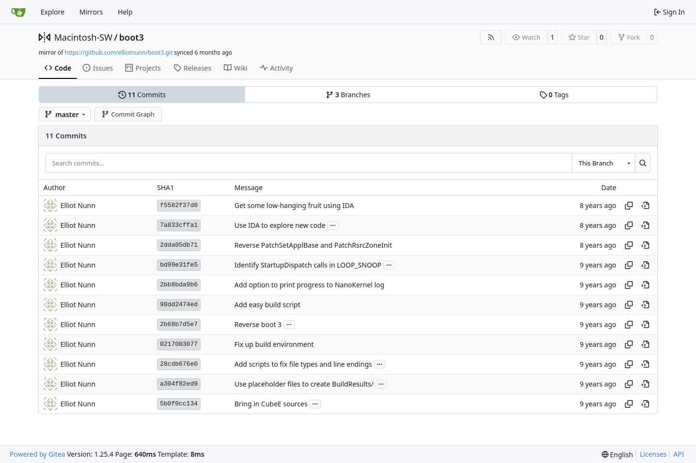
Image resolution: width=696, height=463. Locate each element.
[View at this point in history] (645, 205)
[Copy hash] (629, 205)
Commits (142, 94)
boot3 (131, 37)
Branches (348, 94)
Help (125, 11)
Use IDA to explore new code (279, 225)
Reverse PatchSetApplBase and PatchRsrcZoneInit (313, 245)
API (678, 454)
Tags (554, 94)
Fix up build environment (274, 344)
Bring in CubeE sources (270, 403)
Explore (52, 11)
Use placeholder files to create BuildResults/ (304, 383)
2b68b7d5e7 (179, 324)
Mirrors (91, 11)
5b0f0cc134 (179, 403)
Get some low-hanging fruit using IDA (294, 205)
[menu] (617, 454)
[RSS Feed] (491, 37)
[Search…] (643, 162)
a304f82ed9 (179, 384)
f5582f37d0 (179, 205)
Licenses (653, 454)
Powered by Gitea (37, 454)
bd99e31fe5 (179, 265)
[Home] (18, 12)
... (333, 224)
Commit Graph (128, 114)
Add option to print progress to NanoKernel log (309, 284)
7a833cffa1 (179, 225)
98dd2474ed (179, 304)
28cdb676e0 (179, 364)
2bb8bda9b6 (179, 284)
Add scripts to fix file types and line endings (303, 364)
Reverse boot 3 (258, 324)
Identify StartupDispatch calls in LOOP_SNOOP (307, 264)
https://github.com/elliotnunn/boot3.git (119, 52)
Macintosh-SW (83, 37)
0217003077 (179, 344)
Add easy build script (267, 304)
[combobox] (603, 162)
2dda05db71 (179, 245)
